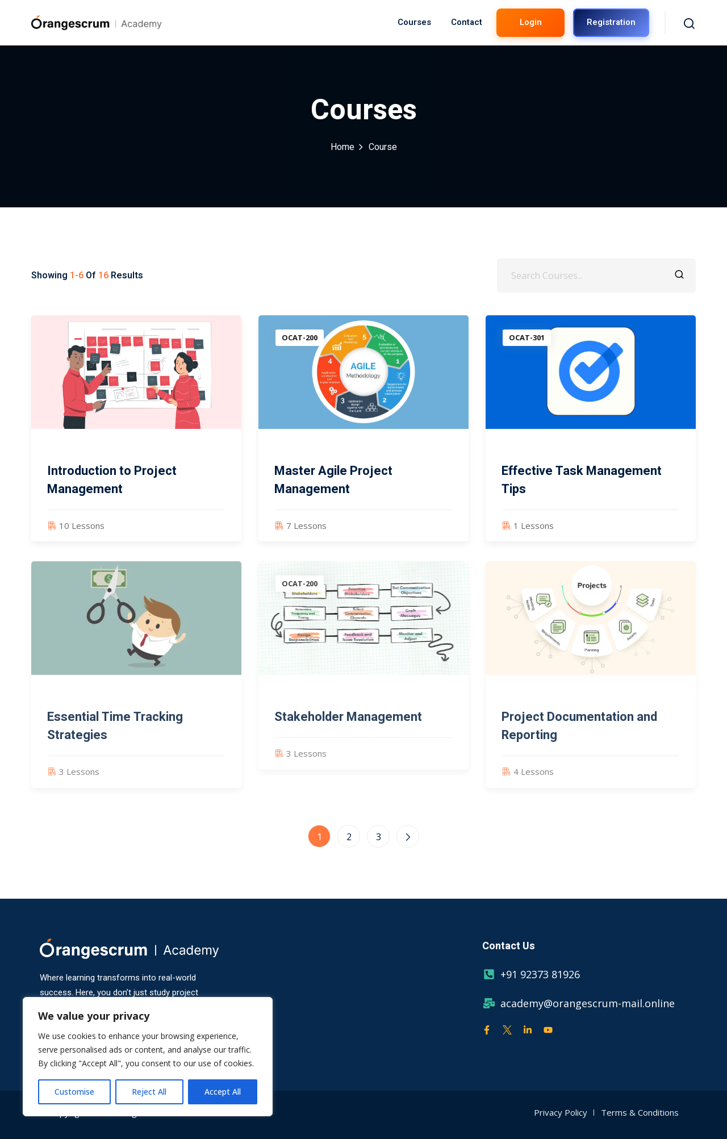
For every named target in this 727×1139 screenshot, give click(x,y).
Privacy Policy (560, 1112)
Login (531, 22)
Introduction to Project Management (112, 480)
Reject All (149, 1091)
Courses (414, 22)
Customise (74, 1091)
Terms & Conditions (640, 1112)
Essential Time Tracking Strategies (115, 735)
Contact (466, 22)
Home (342, 147)
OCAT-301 (527, 337)
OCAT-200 (299, 337)
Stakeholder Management (348, 726)
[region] (148, 1056)
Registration (611, 22)
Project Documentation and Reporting (579, 735)
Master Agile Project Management (333, 480)
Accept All (222, 1091)
